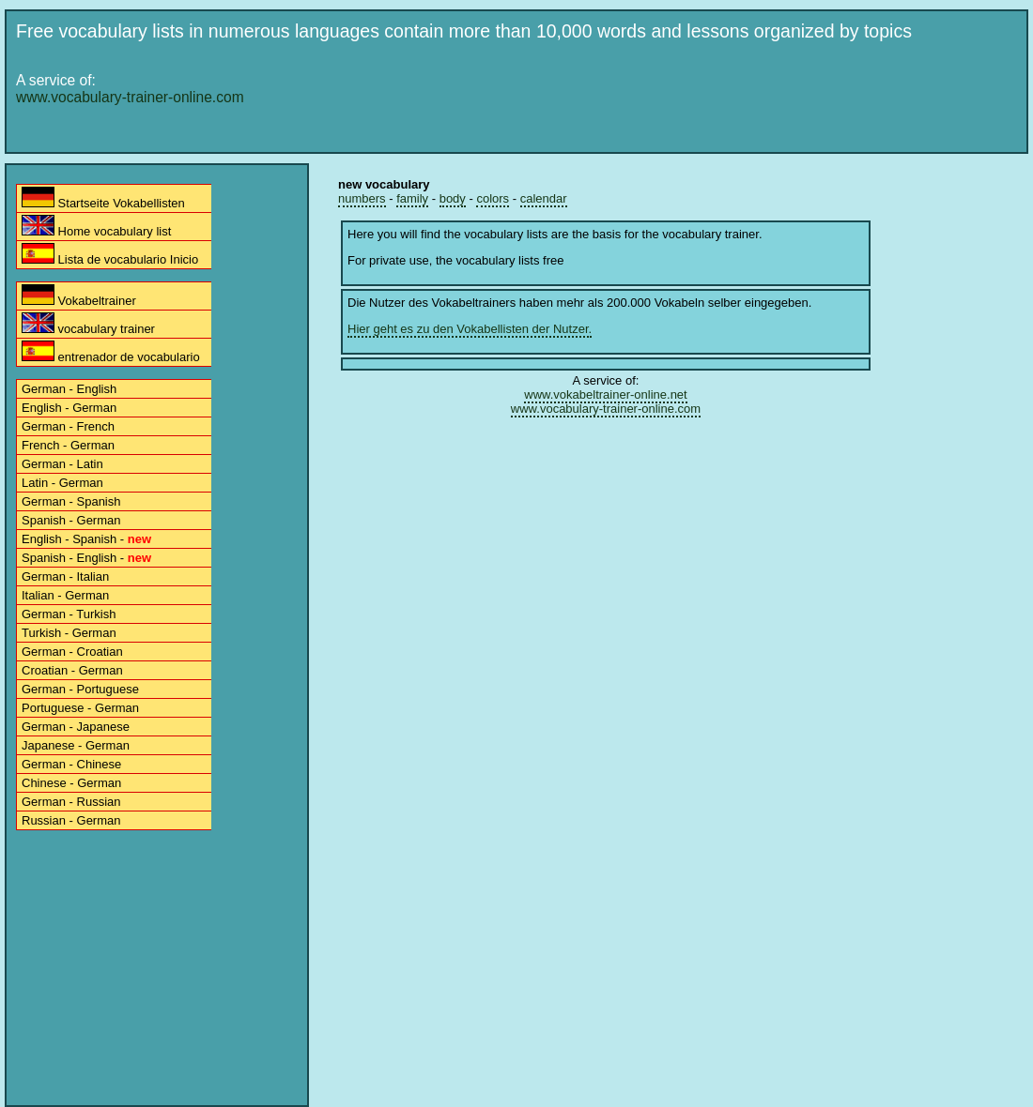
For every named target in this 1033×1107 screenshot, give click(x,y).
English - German (69, 408)
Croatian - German (72, 670)
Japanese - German (76, 745)
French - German (68, 445)
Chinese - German (71, 783)
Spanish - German (71, 520)
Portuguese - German (80, 708)
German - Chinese (71, 764)
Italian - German (65, 595)
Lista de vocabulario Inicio (110, 254)
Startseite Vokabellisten (103, 198)
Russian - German (71, 820)
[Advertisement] (519, 189)
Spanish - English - (86, 558)
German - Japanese (76, 727)
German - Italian (65, 576)
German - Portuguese (80, 689)
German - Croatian (72, 651)
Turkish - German (69, 633)
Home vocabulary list (96, 226)
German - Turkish (69, 614)
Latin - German (62, 483)
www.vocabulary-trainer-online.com (130, 97)
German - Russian (71, 802)
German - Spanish (71, 501)
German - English (69, 389)
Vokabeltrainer (79, 296)
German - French (68, 426)
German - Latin (62, 464)
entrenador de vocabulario (111, 352)
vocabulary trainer (88, 324)
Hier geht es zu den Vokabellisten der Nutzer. (469, 329)
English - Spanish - (86, 539)
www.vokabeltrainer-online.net (605, 394)
